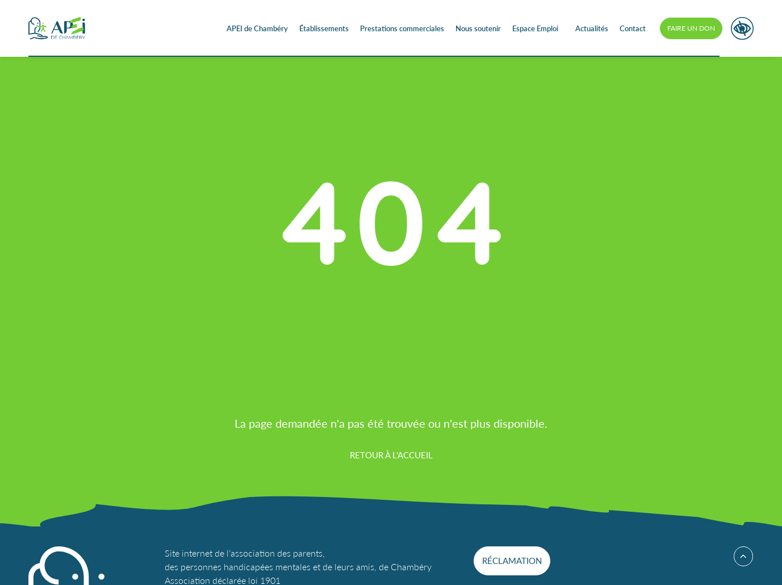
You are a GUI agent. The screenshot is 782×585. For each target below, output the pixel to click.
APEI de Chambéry (257, 28)
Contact (633, 28)
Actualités (591, 28)
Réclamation (512, 560)
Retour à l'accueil (391, 455)
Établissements (324, 28)
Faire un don (691, 28)
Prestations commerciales (402, 28)
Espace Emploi (535, 28)
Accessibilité (742, 28)
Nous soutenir (478, 28)
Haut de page (739, 556)
